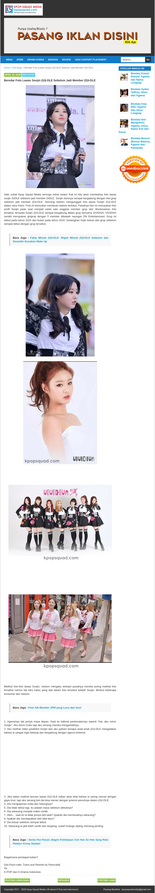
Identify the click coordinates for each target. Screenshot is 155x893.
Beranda (63, 880)
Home (20, 59)
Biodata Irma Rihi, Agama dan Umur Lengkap (139, 108)
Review (66, 59)
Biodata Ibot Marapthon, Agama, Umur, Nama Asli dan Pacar (134, 126)
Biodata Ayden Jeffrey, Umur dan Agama (140, 92)
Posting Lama (106, 880)
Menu (9, 59)
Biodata (53, 59)
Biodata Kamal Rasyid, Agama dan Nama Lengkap (140, 78)
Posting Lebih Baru (17, 880)
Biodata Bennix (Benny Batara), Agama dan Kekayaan (140, 143)
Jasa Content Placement (91, 59)
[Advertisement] (60, 765)
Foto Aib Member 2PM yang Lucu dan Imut (54, 707)
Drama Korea (35, 59)
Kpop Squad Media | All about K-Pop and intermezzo (53, 889)
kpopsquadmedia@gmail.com (136, 889)
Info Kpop (28, 75)
